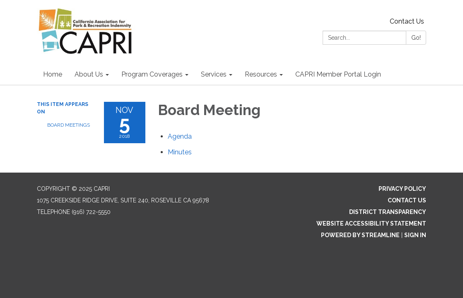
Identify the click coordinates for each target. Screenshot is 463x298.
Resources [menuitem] (261, 74)
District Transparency (387, 212)
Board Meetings (68, 125)
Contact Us (407, 21)
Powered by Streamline (360, 235)
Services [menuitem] (214, 74)
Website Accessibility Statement (371, 223)
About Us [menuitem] (89, 74)
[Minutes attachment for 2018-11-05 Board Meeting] (180, 152)
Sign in (415, 235)
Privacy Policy (402, 188)
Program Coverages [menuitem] (152, 74)
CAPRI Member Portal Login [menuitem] (338, 74)
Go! (416, 37)
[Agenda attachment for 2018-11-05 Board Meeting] (180, 136)
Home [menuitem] (52, 74)
